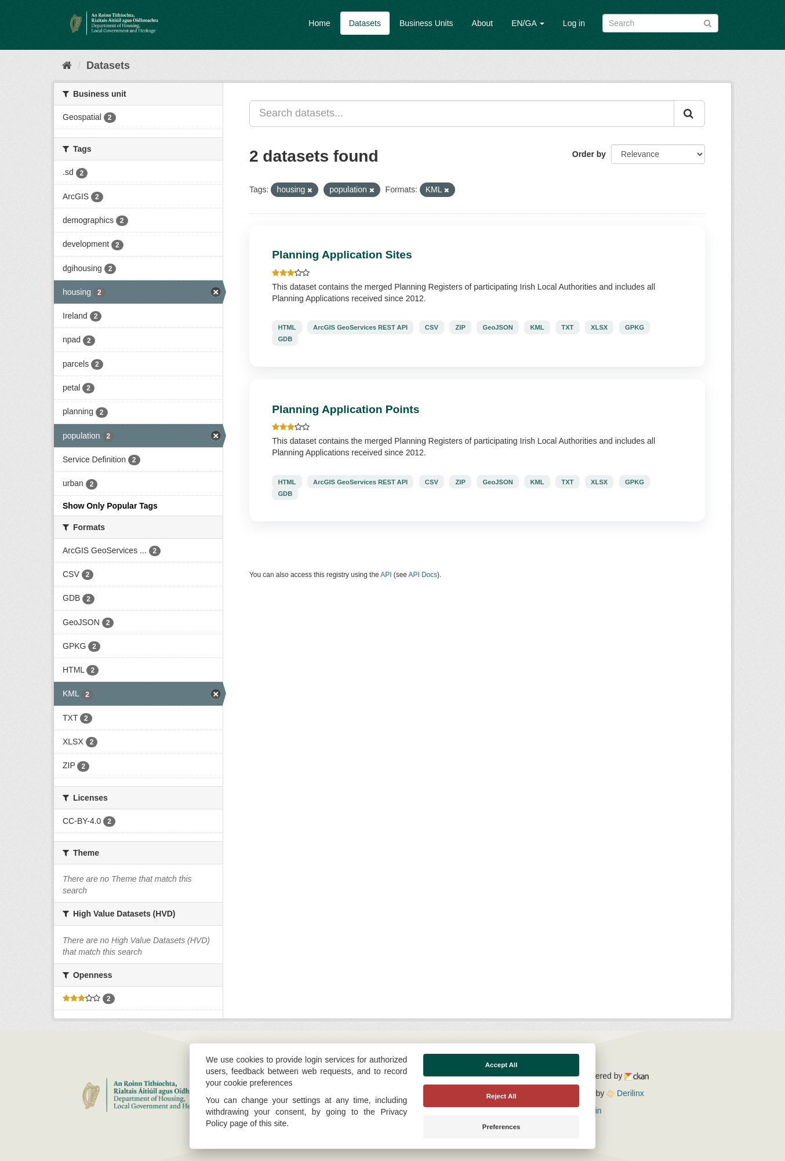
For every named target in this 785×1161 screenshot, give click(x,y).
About (482, 23)
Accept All (501, 1064)
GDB (285, 338)
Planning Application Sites (342, 255)
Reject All (501, 1096)
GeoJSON (498, 327)
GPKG (634, 327)
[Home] (67, 65)
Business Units (426, 23)
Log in (574, 23)
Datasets (365, 23)
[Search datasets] (660, 23)
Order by (589, 154)
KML (537, 327)
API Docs (423, 575)
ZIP (461, 327)
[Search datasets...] (461, 113)
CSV (431, 327)
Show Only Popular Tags (110, 505)
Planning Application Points (345, 409)
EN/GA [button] (527, 23)
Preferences (501, 1126)
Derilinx (625, 1093)
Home (319, 23)
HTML (287, 327)
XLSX (599, 327)
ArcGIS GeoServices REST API (360, 327)
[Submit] (708, 22)
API (385, 575)
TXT (567, 327)
